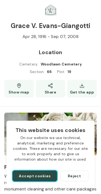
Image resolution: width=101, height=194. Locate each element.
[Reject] (74, 176)
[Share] (50, 89)
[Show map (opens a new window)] (19, 89)
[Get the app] (82, 89)
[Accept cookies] (35, 176)
